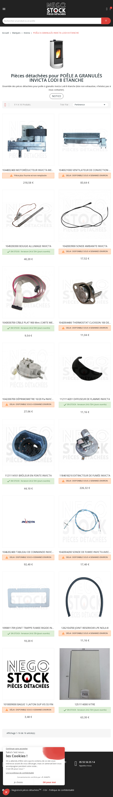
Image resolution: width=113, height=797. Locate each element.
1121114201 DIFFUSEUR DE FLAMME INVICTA (85, 399)
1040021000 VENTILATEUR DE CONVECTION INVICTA (85, 170)
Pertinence (90, 104)
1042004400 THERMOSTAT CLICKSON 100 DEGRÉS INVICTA (85, 322)
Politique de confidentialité (61, 790)
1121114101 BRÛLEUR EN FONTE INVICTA (28, 475)
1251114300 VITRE (85, 704)
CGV (45, 790)
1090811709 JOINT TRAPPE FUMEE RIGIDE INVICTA (28, 627)
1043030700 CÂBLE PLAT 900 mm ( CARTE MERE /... (28, 322)
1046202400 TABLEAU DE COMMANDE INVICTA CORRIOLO (28, 552)
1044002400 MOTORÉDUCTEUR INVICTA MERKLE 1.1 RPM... (28, 170)
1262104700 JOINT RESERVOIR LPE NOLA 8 (84, 627)
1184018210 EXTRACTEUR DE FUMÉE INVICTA (84, 475)
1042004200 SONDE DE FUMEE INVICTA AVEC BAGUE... (85, 552)
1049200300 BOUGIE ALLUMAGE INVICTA (28, 246)
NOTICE (56, 96)
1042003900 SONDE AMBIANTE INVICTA (84, 246)
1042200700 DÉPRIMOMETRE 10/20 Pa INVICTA (28, 399)
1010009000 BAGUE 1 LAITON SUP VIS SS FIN (28, 704)
